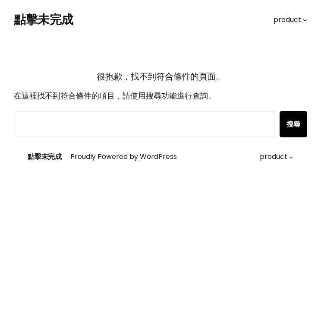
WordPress (158, 157)
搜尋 (293, 124)
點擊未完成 (43, 19)
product (287, 20)
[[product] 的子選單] (305, 20)
